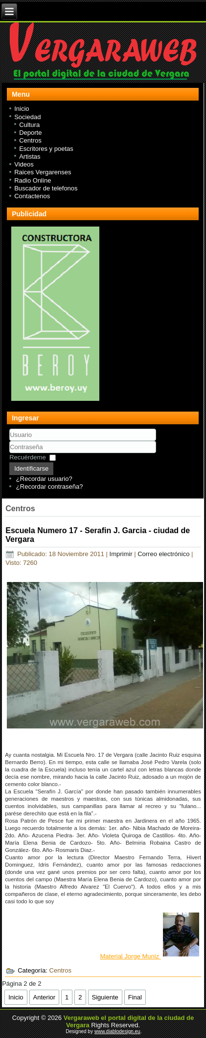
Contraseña (9, 453)
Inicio (21, 108)
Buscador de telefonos (45, 188)
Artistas (29, 156)
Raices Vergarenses (42, 172)
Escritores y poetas (46, 148)
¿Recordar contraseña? (49, 486)
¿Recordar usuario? (44, 478)
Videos (24, 164)
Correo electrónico (164, 554)
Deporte (30, 132)
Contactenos (32, 196)
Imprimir (122, 554)
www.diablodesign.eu (117, 1031)
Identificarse (31, 468)
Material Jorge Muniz (149, 956)
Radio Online (32, 180)
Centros (30, 140)
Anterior (44, 997)
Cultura (29, 124)
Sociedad (27, 117)
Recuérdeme (27, 457)
